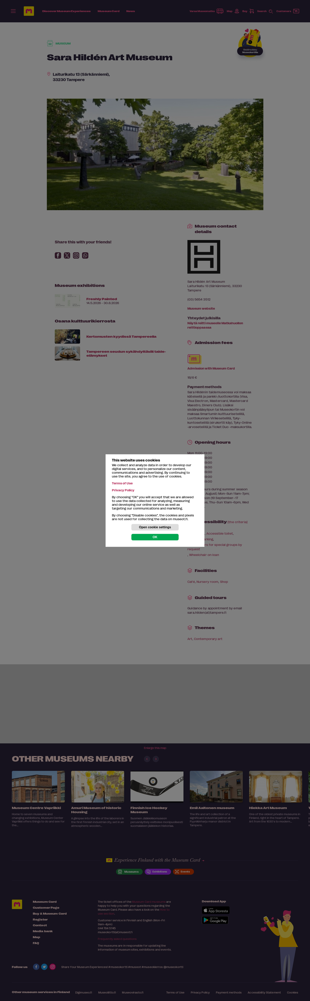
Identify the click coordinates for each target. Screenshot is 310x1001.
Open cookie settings (155, 527)
